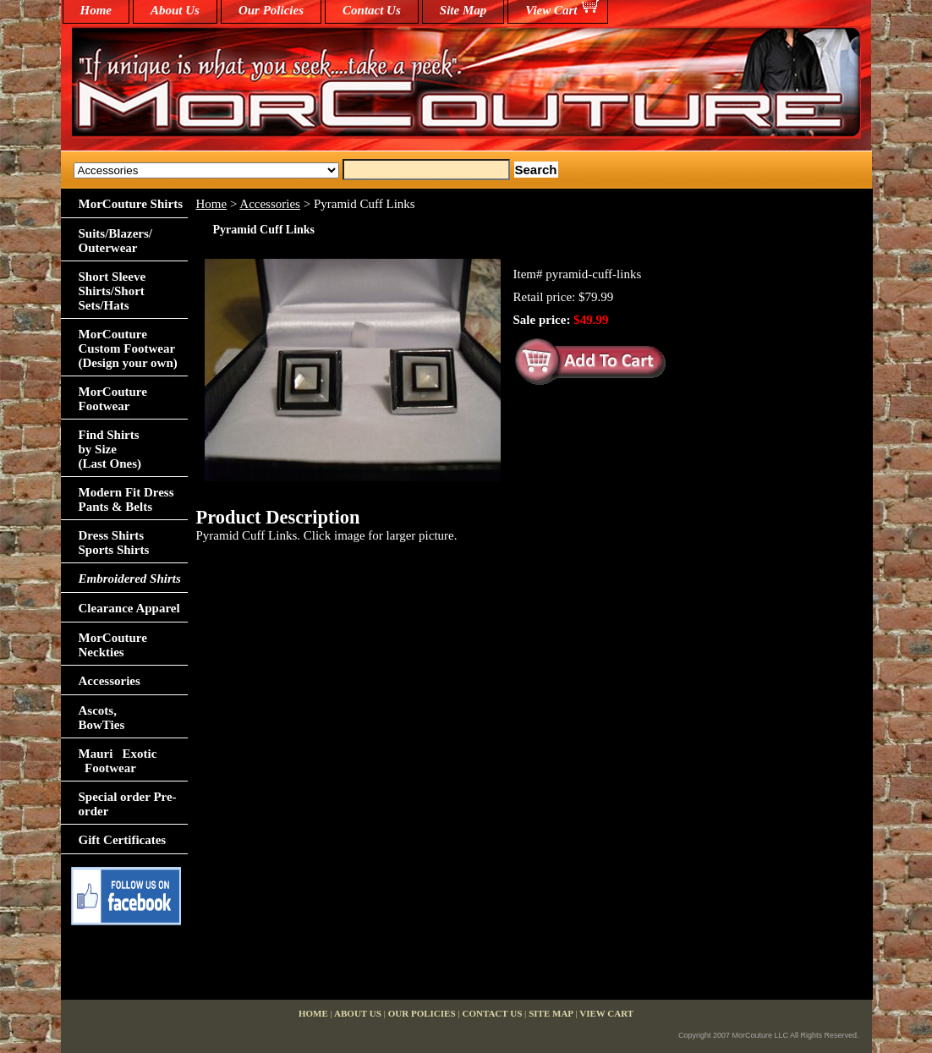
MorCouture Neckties (113, 645)
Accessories (269, 204)
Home (212, 204)
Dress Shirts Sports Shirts (114, 543)
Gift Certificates (123, 840)
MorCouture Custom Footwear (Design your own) (128, 348)
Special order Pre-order (128, 804)
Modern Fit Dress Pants (126, 499)
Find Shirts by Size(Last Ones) (110, 449)
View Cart (551, 10)
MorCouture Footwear (113, 399)
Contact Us (372, 10)
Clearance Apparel (129, 608)
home (96, 10)
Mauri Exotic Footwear (118, 761)
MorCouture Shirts (131, 204)
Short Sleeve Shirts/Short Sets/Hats (112, 291)
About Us (175, 10)
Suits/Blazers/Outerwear (116, 241)
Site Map (463, 10)
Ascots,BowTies (102, 718)
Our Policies (271, 10)
